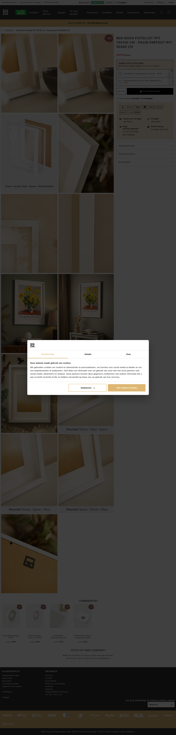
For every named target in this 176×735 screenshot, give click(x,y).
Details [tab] (88, 354)
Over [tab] (128, 354)
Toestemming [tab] (47, 354)
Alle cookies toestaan (126, 388)
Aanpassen (88, 388)
